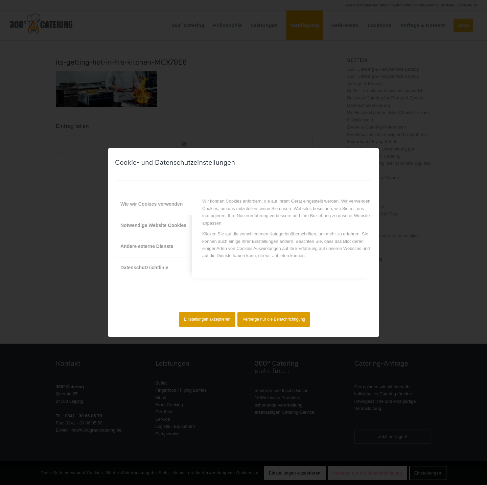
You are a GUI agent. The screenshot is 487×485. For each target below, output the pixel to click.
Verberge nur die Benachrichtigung (274, 319)
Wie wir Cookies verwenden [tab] (151, 204)
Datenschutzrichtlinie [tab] (144, 267)
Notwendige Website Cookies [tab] (153, 225)
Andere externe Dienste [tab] (146, 246)
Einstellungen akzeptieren (207, 319)
